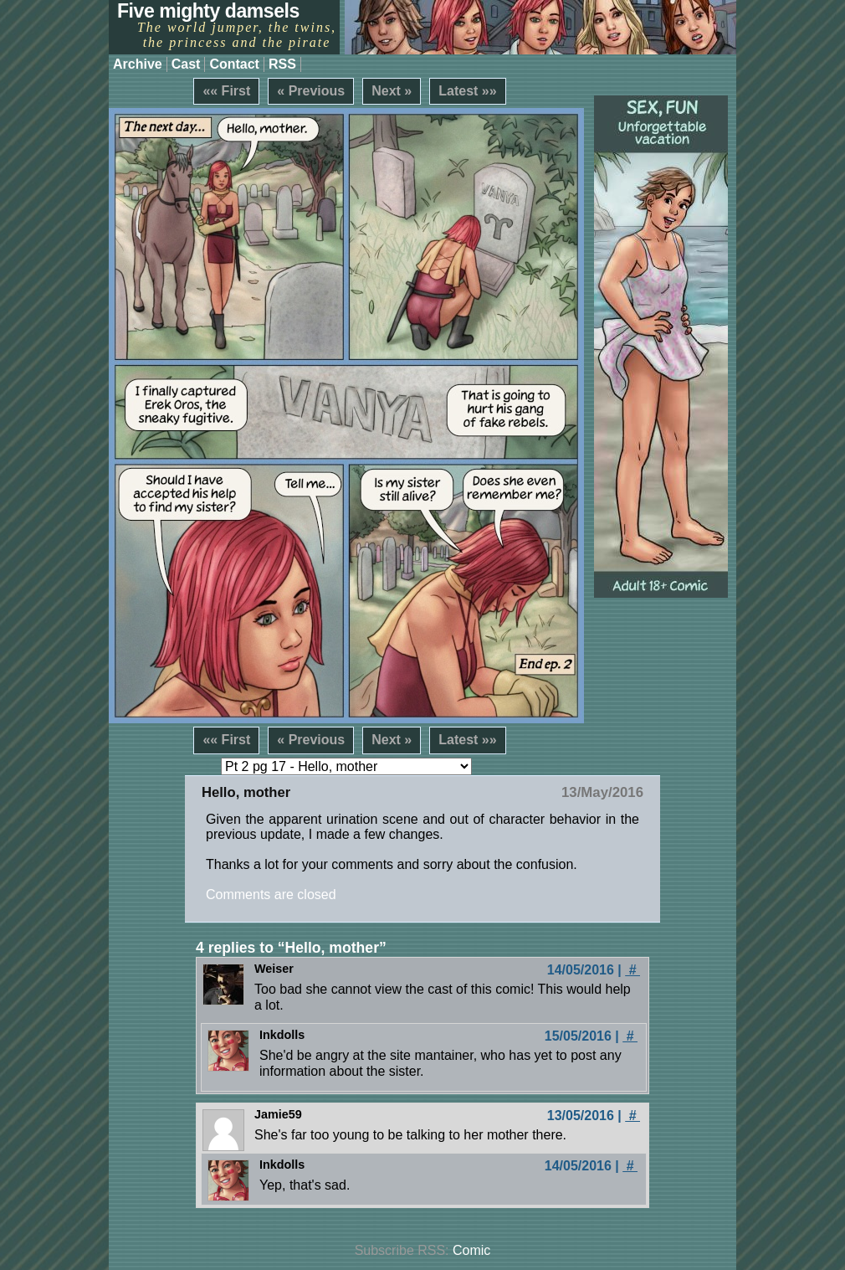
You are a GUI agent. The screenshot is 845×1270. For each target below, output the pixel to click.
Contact (234, 64)
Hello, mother (246, 792)
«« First (226, 91)
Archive (137, 64)
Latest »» (467, 91)
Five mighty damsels (208, 11)
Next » (391, 91)
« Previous (311, 91)
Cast (186, 64)
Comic (471, 1250)
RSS (282, 64)
